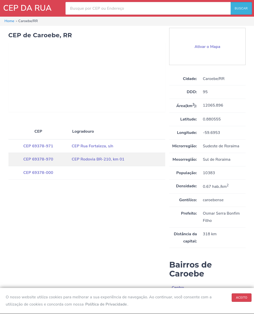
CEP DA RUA (27, 8)
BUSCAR (241, 8)
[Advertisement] (86, 77)
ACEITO (241, 298)
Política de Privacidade (106, 304)
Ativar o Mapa (207, 46)
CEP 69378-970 (38, 159)
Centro (178, 287)
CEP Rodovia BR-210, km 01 (98, 159)
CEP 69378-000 (38, 172)
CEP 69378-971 (38, 146)
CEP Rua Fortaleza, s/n (92, 146)
